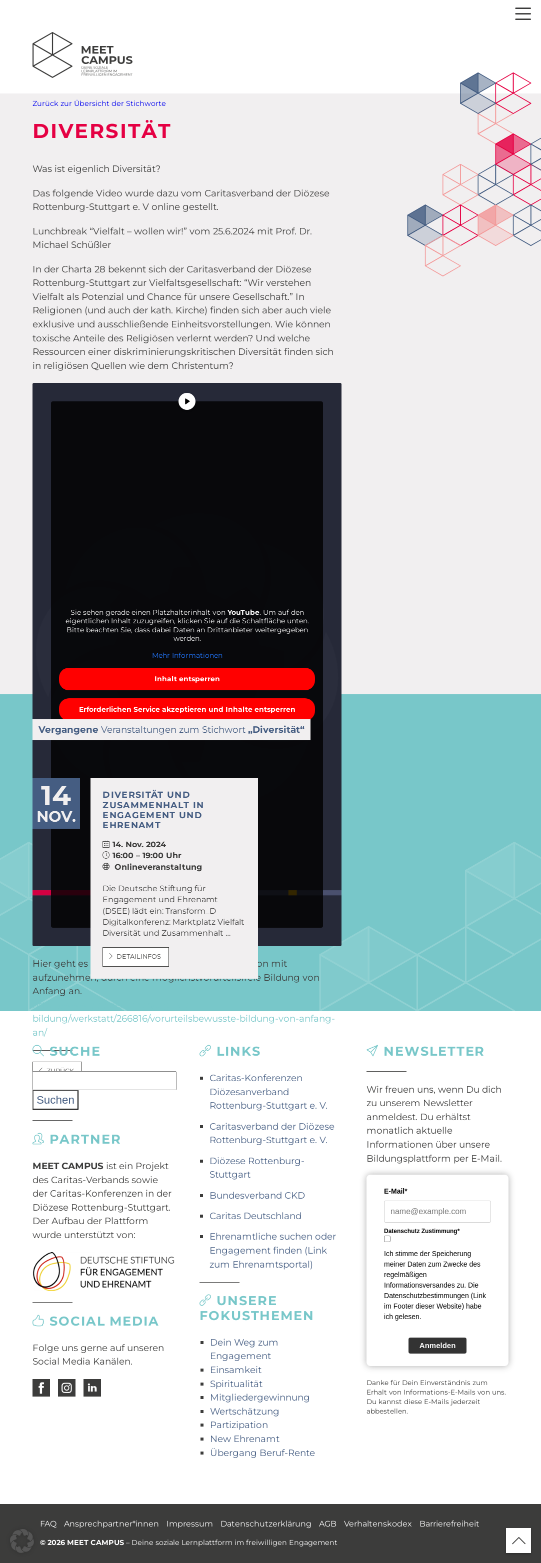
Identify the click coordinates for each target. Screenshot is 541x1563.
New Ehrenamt (245, 1439)
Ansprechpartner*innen (111, 1524)
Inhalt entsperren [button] (187, 678)
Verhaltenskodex (378, 1524)
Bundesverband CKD (257, 1195)
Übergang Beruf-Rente (262, 1453)
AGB (327, 1524)
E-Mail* (396, 1191)
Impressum (189, 1524)
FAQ (48, 1524)
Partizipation (239, 1425)
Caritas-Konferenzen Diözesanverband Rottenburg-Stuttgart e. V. (269, 1091)
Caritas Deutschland (256, 1216)
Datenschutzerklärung (266, 1524)
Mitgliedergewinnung (260, 1397)
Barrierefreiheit (450, 1524)
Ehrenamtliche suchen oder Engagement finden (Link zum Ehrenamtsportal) (273, 1250)
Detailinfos (134, 956)
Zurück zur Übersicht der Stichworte (99, 103)
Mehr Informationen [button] (187, 655)
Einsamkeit (236, 1370)
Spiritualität (236, 1384)
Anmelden (438, 1345)
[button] (22, 1541)
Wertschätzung (245, 1411)
